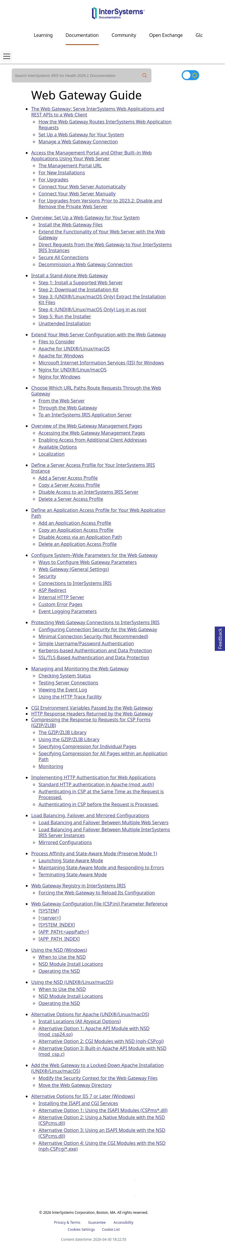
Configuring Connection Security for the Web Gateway (97, 629)
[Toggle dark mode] (190, 75)
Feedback (220, 637)
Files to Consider (56, 341)
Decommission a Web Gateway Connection (85, 264)
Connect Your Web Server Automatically (81, 186)
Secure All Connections (63, 257)
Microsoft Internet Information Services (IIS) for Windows (101, 362)
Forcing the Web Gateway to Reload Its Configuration (96, 892)
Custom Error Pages (60, 604)
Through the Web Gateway (67, 408)
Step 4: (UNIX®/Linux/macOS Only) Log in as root (92, 309)
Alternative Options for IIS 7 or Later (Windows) (83, 1096)
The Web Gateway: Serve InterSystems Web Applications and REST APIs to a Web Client (97, 112)
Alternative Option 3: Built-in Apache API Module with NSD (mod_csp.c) (102, 1051)
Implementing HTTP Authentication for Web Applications (93, 777)
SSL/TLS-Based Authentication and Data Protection (93, 657)
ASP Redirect (52, 590)
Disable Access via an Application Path (80, 537)
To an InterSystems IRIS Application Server (85, 415)
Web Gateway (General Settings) (73, 569)
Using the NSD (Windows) (59, 950)
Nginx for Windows (59, 377)
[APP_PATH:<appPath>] (63, 932)
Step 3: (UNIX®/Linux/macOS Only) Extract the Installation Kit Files (102, 299)
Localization (51, 454)
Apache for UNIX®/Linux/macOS (74, 348)
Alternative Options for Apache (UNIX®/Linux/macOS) (90, 1014)
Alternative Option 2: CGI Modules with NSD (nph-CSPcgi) (100, 1041)
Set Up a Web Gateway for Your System (81, 134)
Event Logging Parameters (67, 611)
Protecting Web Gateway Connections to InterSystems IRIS (95, 622)
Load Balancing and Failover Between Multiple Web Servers (103, 822)
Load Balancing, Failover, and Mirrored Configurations (90, 815)
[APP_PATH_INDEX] (59, 939)
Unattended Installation (64, 323)
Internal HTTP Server (61, 597)
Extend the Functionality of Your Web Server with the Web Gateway (101, 234)
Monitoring (50, 766)
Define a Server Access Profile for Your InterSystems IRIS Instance (93, 468)
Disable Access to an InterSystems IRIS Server (88, 492)
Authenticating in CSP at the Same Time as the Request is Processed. (101, 794)
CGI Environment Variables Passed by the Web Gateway (92, 708)
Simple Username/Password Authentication (86, 643)
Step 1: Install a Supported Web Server (80, 282)
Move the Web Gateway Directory (75, 1085)
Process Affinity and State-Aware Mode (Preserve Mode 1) (94, 853)
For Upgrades (53, 179)
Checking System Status (64, 675)
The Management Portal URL (70, 165)
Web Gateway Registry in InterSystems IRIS (78, 885)
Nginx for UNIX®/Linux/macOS (72, 369)
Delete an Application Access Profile (77, 544)
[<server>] (49, 918)
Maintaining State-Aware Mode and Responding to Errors (101, 867)
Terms (75, 1222)
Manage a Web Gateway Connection (78, 141)
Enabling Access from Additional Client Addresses (92, 440)
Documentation (82, 35)
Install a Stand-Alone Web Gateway (69, 275)
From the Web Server (61, 400)
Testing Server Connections (68, 682)
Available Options (57, 447)
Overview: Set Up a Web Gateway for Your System (85, 217)
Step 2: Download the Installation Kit (78, 289)
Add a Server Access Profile (68, 478)
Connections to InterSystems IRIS (75, 583)
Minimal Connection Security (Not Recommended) (93, 636)
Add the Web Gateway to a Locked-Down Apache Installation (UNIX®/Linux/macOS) (97, 1068)
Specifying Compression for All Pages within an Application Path (102, 756)
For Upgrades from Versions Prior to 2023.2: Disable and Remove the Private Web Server (100, 203)
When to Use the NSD (62, 957)
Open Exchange (166, 35)
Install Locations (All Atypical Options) (79, 1021)
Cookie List (111, 1229)
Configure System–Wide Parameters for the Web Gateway (94, 555)
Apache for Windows (60, 355)
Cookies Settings (81, 1230)
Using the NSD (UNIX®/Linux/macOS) (72, 982)
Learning (43, 35)
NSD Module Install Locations (70, 964)
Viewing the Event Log (62, 689)
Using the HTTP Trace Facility (70, 696)
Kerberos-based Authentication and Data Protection (95, 650)
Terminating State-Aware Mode (72, 874)
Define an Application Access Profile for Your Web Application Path (98, 513)
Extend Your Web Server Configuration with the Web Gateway (98, 334)
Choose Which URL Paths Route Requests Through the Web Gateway (96, 391)
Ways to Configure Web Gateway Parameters (87, 562)
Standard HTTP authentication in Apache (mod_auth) (96, 784)
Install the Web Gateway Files (70, 224)
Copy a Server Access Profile (69, 485)
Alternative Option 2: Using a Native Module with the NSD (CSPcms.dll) (101, 1120)
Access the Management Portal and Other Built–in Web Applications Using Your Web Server (91, 155)
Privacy (60, 1222)
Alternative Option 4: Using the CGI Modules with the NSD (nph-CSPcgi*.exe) (102, 1146)
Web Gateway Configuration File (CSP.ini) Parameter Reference (99, 904)
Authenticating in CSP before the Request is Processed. (98, 804)
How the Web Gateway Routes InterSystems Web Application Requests (104, 124)
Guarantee (97, 1222)
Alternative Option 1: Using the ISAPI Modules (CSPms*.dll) (102, 1110)
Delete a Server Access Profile (70, 499)
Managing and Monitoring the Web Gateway (80, 668)
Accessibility (124, 1222)
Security (47, 576)
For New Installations (61, 172)
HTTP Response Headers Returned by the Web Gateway (92, 713)
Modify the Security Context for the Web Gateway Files (97, 1078)
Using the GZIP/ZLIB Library (68, 739)
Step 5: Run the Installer (64, 316)
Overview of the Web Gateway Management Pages (86, 426)
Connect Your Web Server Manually (76, 193)
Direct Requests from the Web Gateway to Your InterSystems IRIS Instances (105, 247)
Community (124, 35)
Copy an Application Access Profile (75, 530)
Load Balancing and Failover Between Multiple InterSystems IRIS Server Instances (104, 832)
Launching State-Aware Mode (70, 860)
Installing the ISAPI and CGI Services (78, 1103)
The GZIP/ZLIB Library (62, 732)
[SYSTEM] (48, 911)
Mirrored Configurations (65, 842)
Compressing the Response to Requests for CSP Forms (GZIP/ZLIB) (91, 722)
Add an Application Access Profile (74, 523)
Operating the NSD (59, 971)
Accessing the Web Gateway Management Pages (91, 433)
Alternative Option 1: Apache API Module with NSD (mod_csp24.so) (93, 1031)
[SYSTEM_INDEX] (56, 925)
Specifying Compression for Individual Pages (87, 746)
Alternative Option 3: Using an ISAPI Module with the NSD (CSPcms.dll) (101, 1133)
